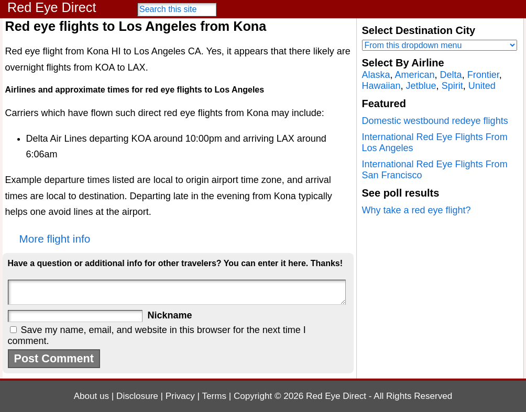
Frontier (483, 75)
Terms (214, 396)
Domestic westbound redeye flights (435, 121)
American (415, 75)
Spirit (452, 86)
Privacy (180, 396)
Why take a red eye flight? (416, 210)
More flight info (55, 239)
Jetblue (421, 86)
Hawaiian (381, 86)
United (482, 86)
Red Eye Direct (51, 7)
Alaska (376, 75)
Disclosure (137, 396)
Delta (451, 75)
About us (91, 396)
